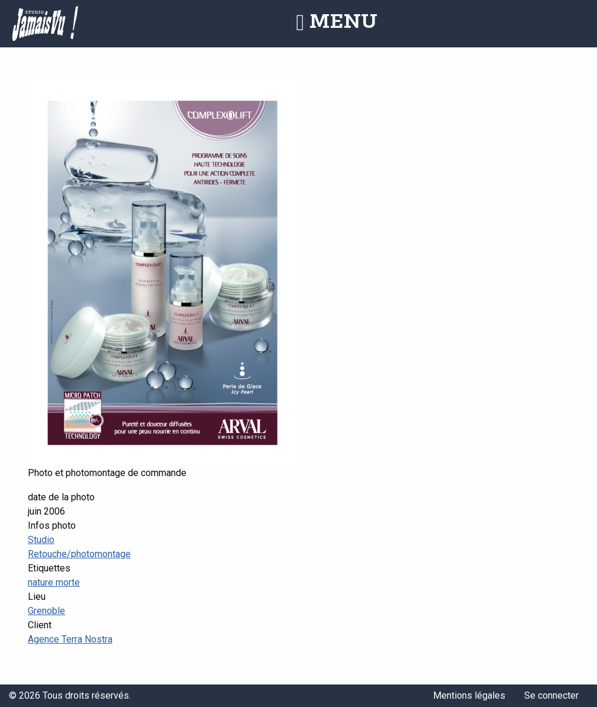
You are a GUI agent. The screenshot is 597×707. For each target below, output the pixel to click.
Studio (41, 539)
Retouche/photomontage (79, 554)
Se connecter (551, 695)
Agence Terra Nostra (70, 639)
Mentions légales (469, 695)
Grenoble (46, 610)
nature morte (54, 582)
